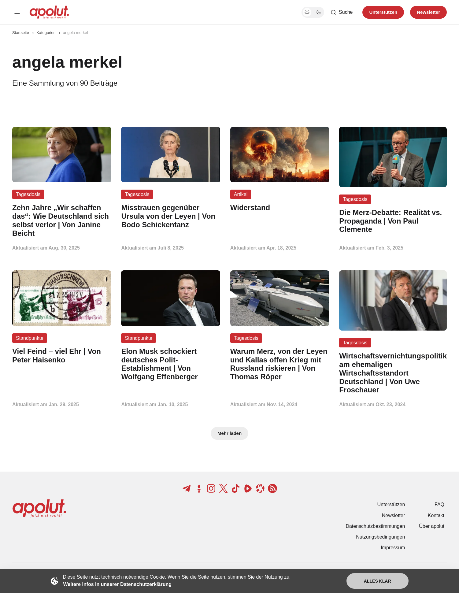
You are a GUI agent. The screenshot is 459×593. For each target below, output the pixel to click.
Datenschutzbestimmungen (375, 526)
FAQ (439, 504)
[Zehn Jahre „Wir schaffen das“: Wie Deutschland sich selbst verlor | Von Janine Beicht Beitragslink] (61, 220)
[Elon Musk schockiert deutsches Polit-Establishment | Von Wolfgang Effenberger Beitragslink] (170, 364)
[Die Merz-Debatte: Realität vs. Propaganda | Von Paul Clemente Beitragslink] (393, 221)
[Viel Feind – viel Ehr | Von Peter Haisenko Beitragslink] (61, 355)
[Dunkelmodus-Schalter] (313, 12)
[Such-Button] (341, 12)
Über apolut (431, 526)
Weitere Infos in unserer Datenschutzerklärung (117, 584)
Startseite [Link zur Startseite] (20, 32)
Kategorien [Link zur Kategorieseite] (46, 32)
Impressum (393, 547)
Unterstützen (391, 504)
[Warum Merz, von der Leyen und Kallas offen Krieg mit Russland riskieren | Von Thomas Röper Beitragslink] (279, 364)
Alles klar (377, 581)
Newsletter (393, 515)
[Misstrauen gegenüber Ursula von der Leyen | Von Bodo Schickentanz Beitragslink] (170, 216)
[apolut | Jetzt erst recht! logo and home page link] (49, 12)
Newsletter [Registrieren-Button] (428, 12)
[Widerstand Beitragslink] (279, 207)
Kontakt (436, 515)
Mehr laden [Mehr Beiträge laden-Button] (229, 433)
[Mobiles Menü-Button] (18, 12)
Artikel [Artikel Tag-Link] (240, 194)
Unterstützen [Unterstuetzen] (383, 12)
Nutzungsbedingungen (380, 536)
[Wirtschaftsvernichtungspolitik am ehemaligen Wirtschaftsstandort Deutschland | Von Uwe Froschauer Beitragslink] (393, 373)
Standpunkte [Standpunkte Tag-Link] (29, 338)
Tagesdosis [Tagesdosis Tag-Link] (28, 194)
